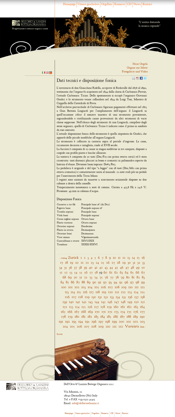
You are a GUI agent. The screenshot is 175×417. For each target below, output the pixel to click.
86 (72, 282)
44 (111, 267)
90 (94, 282)
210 (108, 326)
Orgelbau (106, 4)
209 (101, 326)
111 (137, 287)
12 (123, 257)
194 (80, 321)
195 (87, 321)
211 (114, 326)
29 (124, 262)
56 (86, 272)
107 (110, 287)
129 (87, 297)
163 (136, 306)
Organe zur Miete (137, 68)
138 (143, 297)
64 (126, 272)
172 (110, 311)
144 (97, 301)
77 (111, 277)
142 (84, 301)
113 (67, 292)
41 (95, 267)
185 (109, 316)
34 (60, 267)
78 (117, 277)
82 (138, 277)
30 (129, 262)
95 (120, 282)
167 (76, 311)
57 (91, 272)
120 (110, 292)
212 (120, 326)
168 (83, 311)
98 (137, 282)
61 (110, 272)
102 (77, 287)
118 (98, 292)
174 (122, 311)
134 (118, 297)
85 (67, 282)
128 (80, 297)
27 (113, 262)
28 (118, 262)
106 (103, 287)
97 (132, 282)
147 (116, 301)
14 (133, 257)
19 (71, 262)
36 (70, 267)
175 (129, 311)
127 (74, 297)
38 (80, 267)
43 (106, 267)
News (137, 4)
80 (128, 277)
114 (73, 292)
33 (143, 262)
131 (100, 297)
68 (64, 277)
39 (85, 267)
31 (134, 262)
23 (92, 262)
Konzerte (119, 4)
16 (143, 257)
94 (115, 282)
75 (101, 277)
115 (79, 292)
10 (114, 257)
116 (85, 292)
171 (104, 311)
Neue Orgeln (140, 64)
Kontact (147, 4)
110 (130, 287)
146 (110, 301)
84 (62, 282)
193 (74, 321)
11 (119, 257)
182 (90, 316)
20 (77, 262)
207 (86, 326)
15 (138, 257)
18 (66, 262)
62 (116, 272)
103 (83, 287)
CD (129, 4)
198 (107, 321)
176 (135, 311)
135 (124, 297)
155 (83, 306)
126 (67, 297)
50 (143, 267)
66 (137, 272)
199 (114, 321)
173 (116, 311)
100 (63, 287)
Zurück (73, 257)
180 (77, 316)
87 (78, 282)
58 (96, 272)
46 (121, 267)
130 (94, 297)
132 (106, 297)
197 (100, 321)
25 (102, 262)
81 (133, 277)
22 (87, 262)
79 (122, 277)
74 (96, 277)
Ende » (142, 326)
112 (143, 287)
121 (117, 292)
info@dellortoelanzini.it (85, 403)
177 (142, 311)
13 (128, 257)
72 (85, 277)
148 (123, 301)
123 (130, 292)
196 (94, 321)
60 (105, 272)
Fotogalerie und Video (135, 71)
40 (90, 267)
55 (80, 272)
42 (101, 267)
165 (63, 311)
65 (132, 272)
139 (65, 301)
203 (142, 321)
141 (78, 301)
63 (121, 272)
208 (93, 326)
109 (123, 287)
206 (79, 326)
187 (122, 316)
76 (106, 277)
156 (90, 306)
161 (122, 306)
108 (117, 287)
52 (65, 272)
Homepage (69, 4)
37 (75, 267)
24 (97, 262)
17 (61, 262)
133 (112, 297)
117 (91, 292)
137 (136, 297)
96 (126, 282)
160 (116, 306)
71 (80, 277)
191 (61, 321)
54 (75, 272)
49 (137, 267)
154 (77, 306)
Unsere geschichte (88, 4)
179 (70, 316)
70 (75, 277)
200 (121, 321)
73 (90, 277)
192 (67, 321)
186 (115, 316)
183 (96, 316)
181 (83, 316)
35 (65, 267)
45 (116, 267)
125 (142, 292)
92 (105, 282)
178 (63, 316)
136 (130, 297)
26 (108, 262)
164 (142, 306)
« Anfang (63, 258)
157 (96, 306)
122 (123, 292)
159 (109, 306)
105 (96, 287)
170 (97, 311)
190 (142, 316)
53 (70, 272)
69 (70, 277)
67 (143, 272)
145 (103, 301)
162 (129, 306)
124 (136, 292)
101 (70, 287)
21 (82, 262)
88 (83, 282)
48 (132, 267)
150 (136, 301)
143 (90, 301)
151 (143, 301)
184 (102, 316)
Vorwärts (132, 326)
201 (128, 321)
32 (138, 262)
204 (65, 326)
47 (127, 267)
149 (129, 301)
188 (129, 316)
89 (88, 282)
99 (143, 282)
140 (71, 301)
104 (90, 287)
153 (71, 306)
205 (72, 326)
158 (103, 306)
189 (135, 316)
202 (135, 321)
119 (104, 292)
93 (110, 282)
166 (69, 311)
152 (65, 306)
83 (143, 277)
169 (90, 311)
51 (61, 272)
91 (99, 282)
